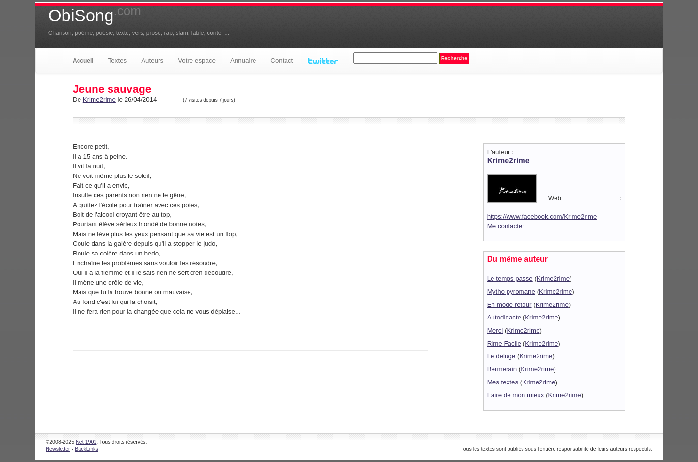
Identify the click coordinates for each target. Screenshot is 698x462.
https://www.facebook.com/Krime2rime (542, 216)
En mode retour (509, 304)
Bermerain (502, 369)
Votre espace (197, 60)
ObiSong (94, 15)
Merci (495, 330)
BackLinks (86, 449)
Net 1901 (86, 442)
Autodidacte (504, 317)
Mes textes (502, 382)
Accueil (83, 60)
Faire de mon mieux (515, 394)
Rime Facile (504, 343)
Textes (117, 60)
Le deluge (502, 356)
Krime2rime (99, 99)
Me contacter (505, 226)
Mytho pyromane (511, 291)
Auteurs (152, 60)
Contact (281, 60)
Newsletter (58, 449)
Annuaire (243, 60)
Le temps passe (510, 278)
